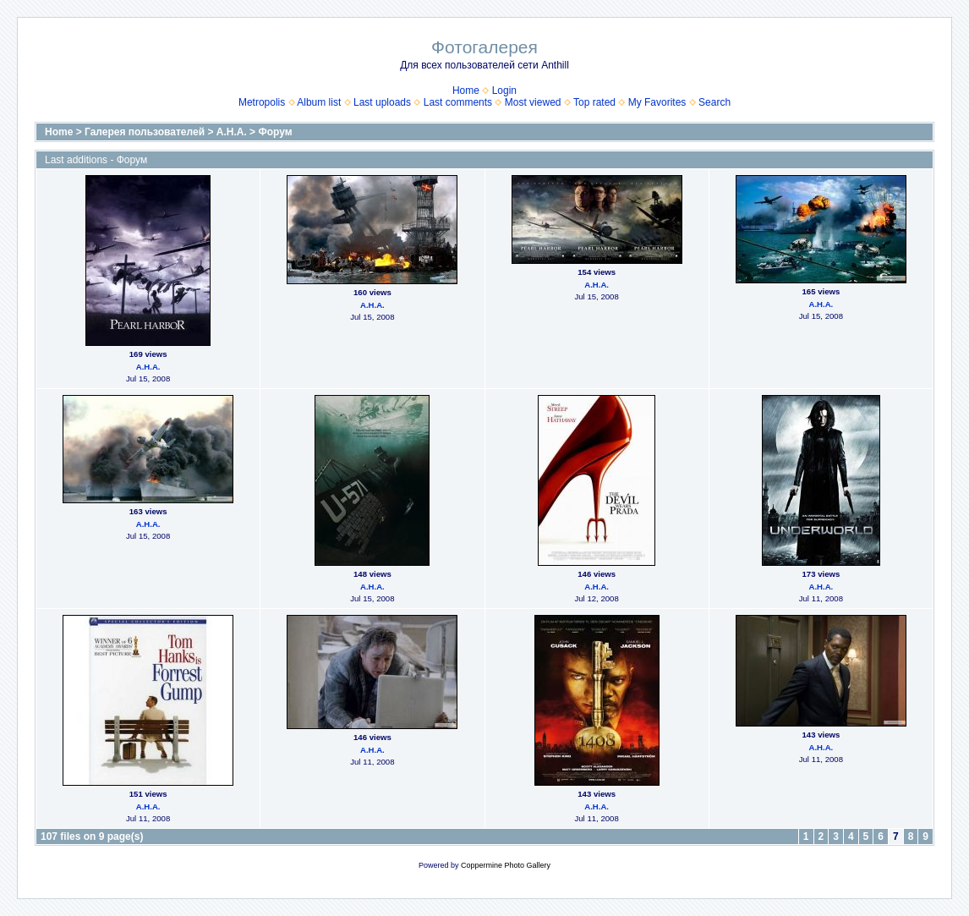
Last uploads (382, 102)
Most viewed (533, 102)
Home (465, 90)
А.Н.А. (231, 132)
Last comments (458, 102)
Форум (275, 132)
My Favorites (657, 102)
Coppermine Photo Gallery (505, 865)
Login (504, 90)
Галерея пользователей (145, 132)
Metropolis (261, 102)
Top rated (594, 102)
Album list (319, 102)
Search (714, 102)
